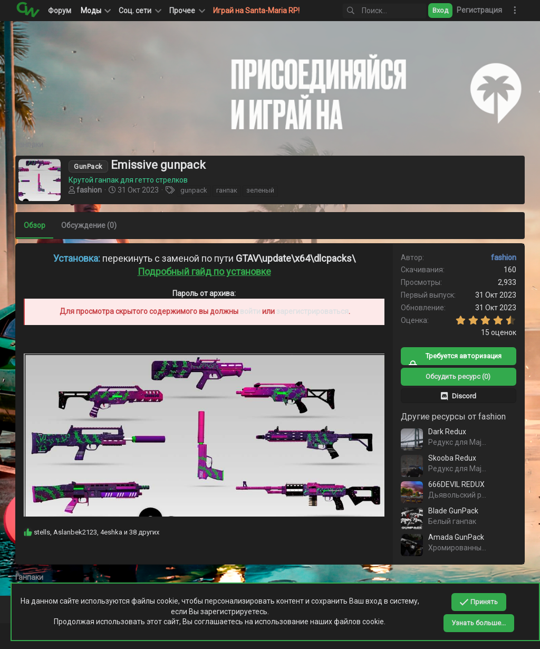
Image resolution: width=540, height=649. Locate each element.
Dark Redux (447, 431)
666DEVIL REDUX (456, 484)
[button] (139, 10)
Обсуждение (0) (89, 225)
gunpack (194, 190)
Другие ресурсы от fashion (452, 417)
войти (250, 311)
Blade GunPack (453, 511)
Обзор (35, 225)
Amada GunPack (456, 537)
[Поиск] (384, 11)
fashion (89, 190)
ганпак (227, 190)
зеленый (261, 190)
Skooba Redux (452, 458)
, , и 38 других (97, 532)
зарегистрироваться (312, 311)
